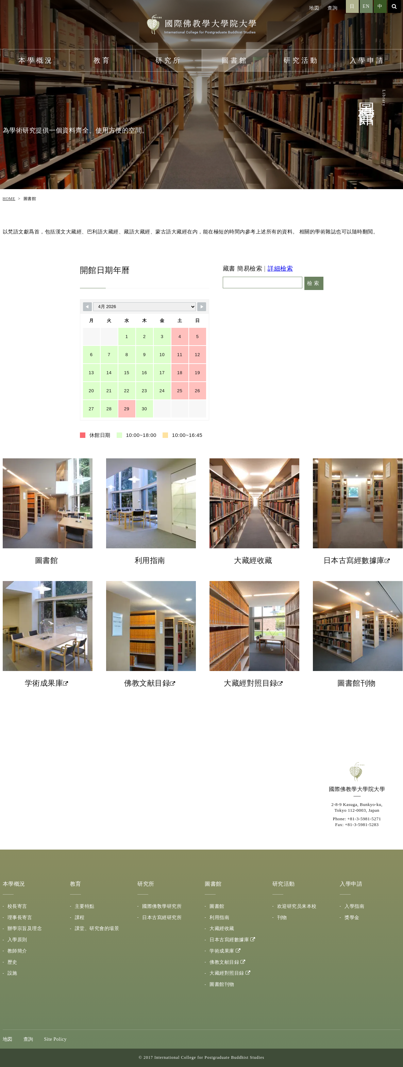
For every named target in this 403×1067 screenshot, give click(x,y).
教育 (102, 60)
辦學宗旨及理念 (24, 928)
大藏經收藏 (221, 928)
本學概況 (36, 60)
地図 (314, 8)
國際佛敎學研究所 (162, 906)
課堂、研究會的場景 (97, 928)
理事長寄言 (19, 917)
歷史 (12, 962)
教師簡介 (17, 951)
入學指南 (354, 906)
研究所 (168, 60)
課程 (80, 917)
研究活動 (301, 60)
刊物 (282, 917)
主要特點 (85, 906)
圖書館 (235, 60)
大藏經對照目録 (226, 973)
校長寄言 (17, 906)
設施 (12, 973)
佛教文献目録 (224, 962)
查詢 (333, 8)
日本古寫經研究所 (162, 917)
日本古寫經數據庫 (229, 939)
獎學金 (352, 917)
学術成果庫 (221, 951)
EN (366, 6)
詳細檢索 (280, 268)
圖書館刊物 (221, 984)
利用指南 (219, 917)
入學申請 (367, 60)
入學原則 (17, 939)
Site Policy (55, 1039)
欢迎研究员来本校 (297, 906)
